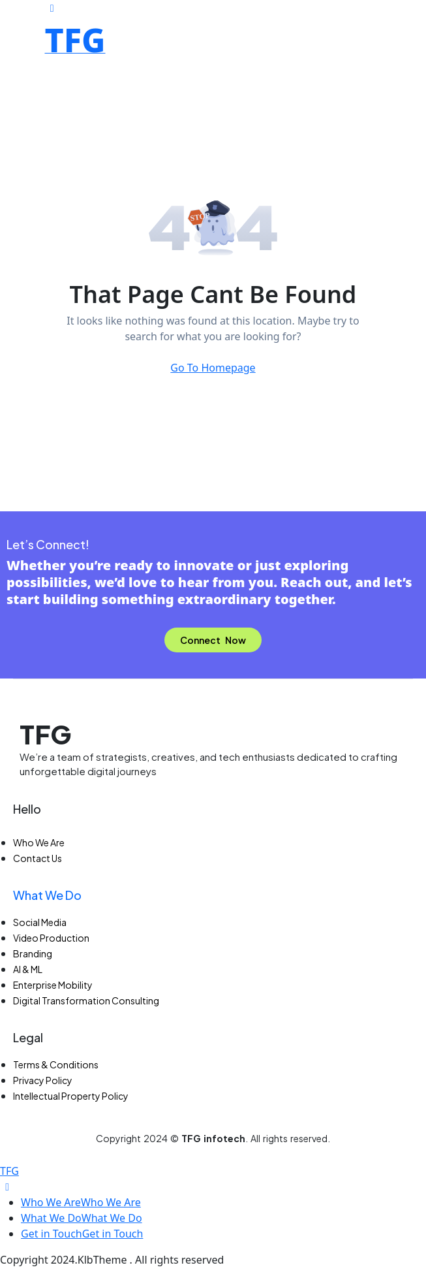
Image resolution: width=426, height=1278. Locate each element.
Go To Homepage (212, 367)
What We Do (47, 895)
